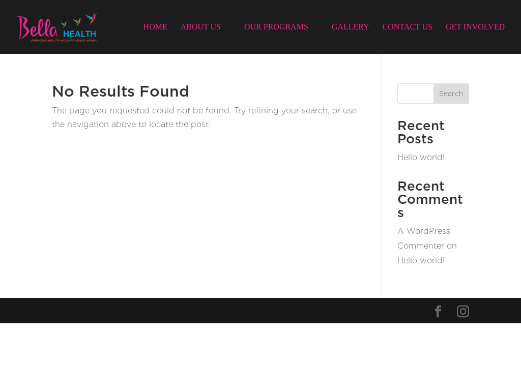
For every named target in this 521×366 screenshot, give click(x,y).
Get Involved (475, 27)
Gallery (350, 27)
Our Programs (276, 27)
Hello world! (421, 157)
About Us (201, 27)
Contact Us (407, 27)
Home (155, 27)
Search (451, 93)
